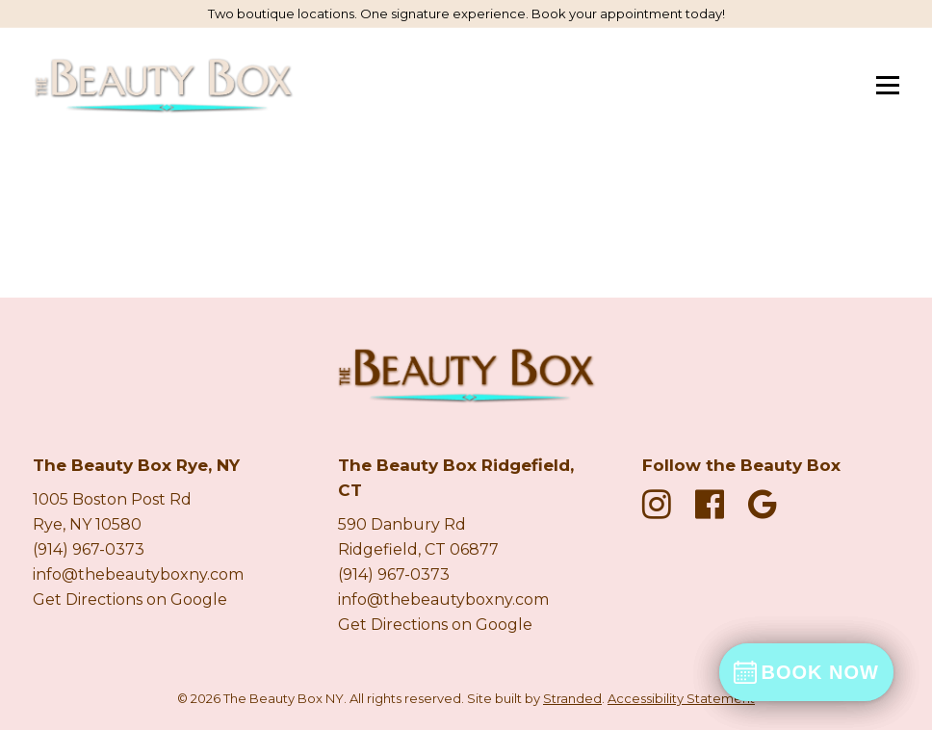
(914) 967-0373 (88, 549)
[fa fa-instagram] (661, 504)
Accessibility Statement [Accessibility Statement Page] (681, 698)
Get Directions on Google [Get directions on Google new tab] (130, 599)
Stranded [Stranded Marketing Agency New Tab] (572, 698)
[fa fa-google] (762, 504)
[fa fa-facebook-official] (714, 504)
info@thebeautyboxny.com (138, 574)
